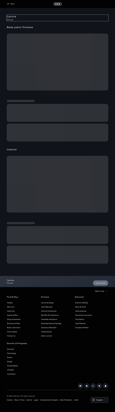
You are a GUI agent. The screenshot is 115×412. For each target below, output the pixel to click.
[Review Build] (100, 283)
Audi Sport (11, 374)
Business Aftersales (48, 327)
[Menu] (10, 4)
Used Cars (11, 311)
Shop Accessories (14, 319)
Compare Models (81, 327)
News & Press (80, 307)
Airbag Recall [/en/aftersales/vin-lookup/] (46, 332)
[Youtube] (86, 386)
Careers (10, 400)
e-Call (76, 400)
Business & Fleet (13, 323)
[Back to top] (101, 291)
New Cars (10, 307)
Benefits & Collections (50, 315)
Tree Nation (79, 319)
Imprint (29, 400)
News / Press (19, 400)
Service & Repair (47, 303)
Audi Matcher (80, 323)
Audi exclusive (80, 311)
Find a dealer (12, 332)
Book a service (46, 336)
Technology (11, 353)
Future (9, 357)
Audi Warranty (46, 307)
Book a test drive (13, 327)
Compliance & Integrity (49, 400)
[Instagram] (93, 386)
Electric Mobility (81, 303)
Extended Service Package (51, 323)
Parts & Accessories (48, 311)
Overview (10, 349)
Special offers (12, 315)
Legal (36, 400)
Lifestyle (10, 370)
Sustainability (12, 366)
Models (10, 303)
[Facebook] (80, 386)
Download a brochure (83, 315)
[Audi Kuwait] (57, 4)
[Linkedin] (99, 386)
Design (9, 361)
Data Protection (66, 400)
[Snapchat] (105, 386)
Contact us (11, 336)
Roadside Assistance (49, 319)
